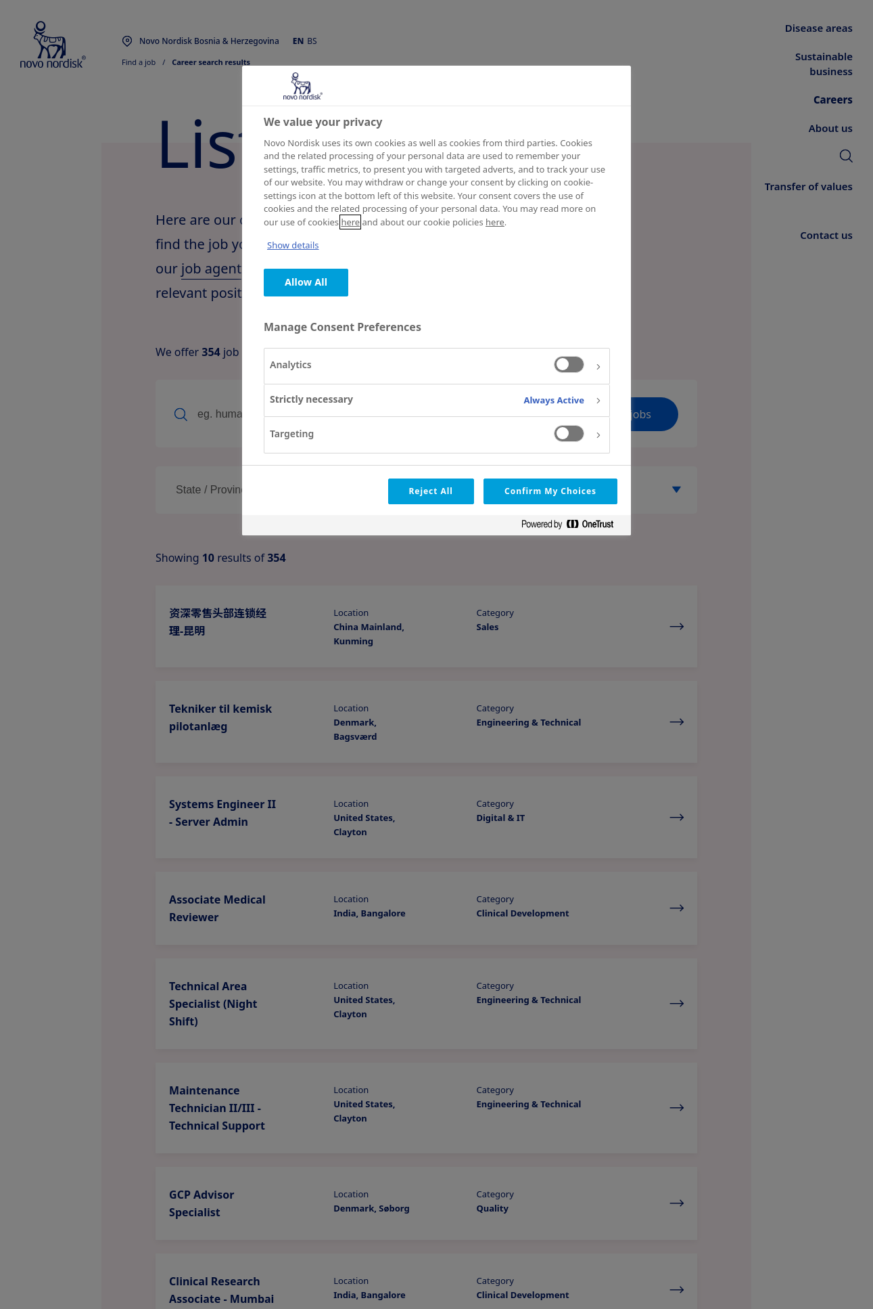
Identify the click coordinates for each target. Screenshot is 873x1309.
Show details (293, 245)
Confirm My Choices (550, 491)
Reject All (431, 491)
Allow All (306, 281)
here (350, 222)
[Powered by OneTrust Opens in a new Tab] (572, 526)
